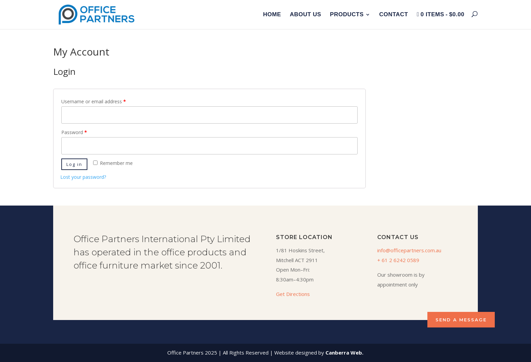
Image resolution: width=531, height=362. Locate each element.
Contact (393, 15)
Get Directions (293, 294)
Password (74, 132)
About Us (305, 15)
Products (346, 15)
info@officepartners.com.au (409, 250)
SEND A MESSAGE (461, 319)
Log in (74, 164)
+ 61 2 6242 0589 (398, 260)
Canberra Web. (344, 352)
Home (272, 15)
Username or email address (93, 101)
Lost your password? (83, 177)
